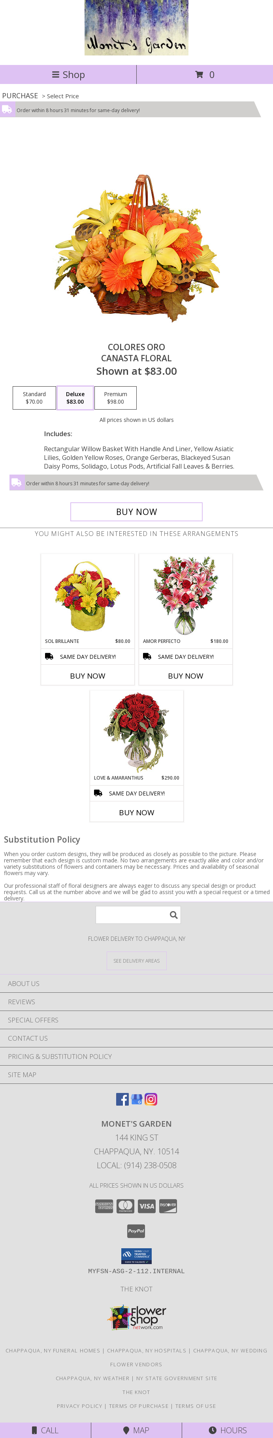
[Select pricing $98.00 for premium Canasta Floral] (115, 398)
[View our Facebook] (122, 1103)
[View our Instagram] (151, 1103)
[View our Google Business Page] (136, 1103)
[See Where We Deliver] (137, 960)
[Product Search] (138, 915)
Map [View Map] (136, 1430)
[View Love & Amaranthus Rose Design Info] (136, 732)
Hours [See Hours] (228, 1430)
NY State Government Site (176, 1378)
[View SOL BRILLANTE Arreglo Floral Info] (87, 596)
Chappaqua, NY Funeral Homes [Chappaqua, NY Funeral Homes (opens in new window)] (53, 1350)
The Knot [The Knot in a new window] (136, 1288)
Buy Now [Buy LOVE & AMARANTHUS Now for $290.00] (136, 812)
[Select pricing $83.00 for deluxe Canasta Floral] (75, 398)
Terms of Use (196, 1405)
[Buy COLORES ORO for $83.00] (136, 511)
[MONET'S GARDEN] (137, 53)
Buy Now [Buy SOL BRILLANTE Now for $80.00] (87, 676)
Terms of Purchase (139, 1405)
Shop (68, 74)
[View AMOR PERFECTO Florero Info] (185, 596)
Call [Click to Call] (45, 1430)
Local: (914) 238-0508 (137, 1165)
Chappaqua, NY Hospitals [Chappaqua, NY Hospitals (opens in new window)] (146, 1350)
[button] (136, 1256)
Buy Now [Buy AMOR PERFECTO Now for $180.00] (185, 676)
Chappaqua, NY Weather (93, 1378)
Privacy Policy (79, 1405)
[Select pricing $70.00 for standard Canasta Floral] (34, 398)
